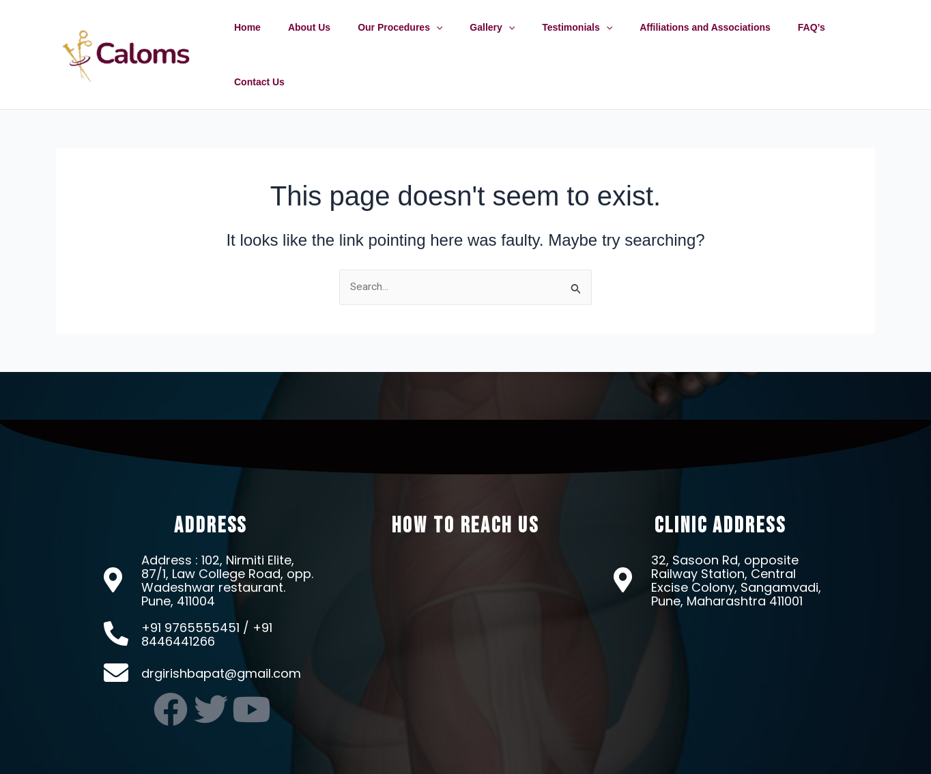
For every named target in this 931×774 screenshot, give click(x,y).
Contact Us (840, 40)
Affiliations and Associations (684, 40)
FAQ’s (782, 40)
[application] (439, 40)
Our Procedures (404, 40)
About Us (321, 40)
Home (267, 40)
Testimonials (565, 40)
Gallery (488, 40)
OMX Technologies (620, 760)
